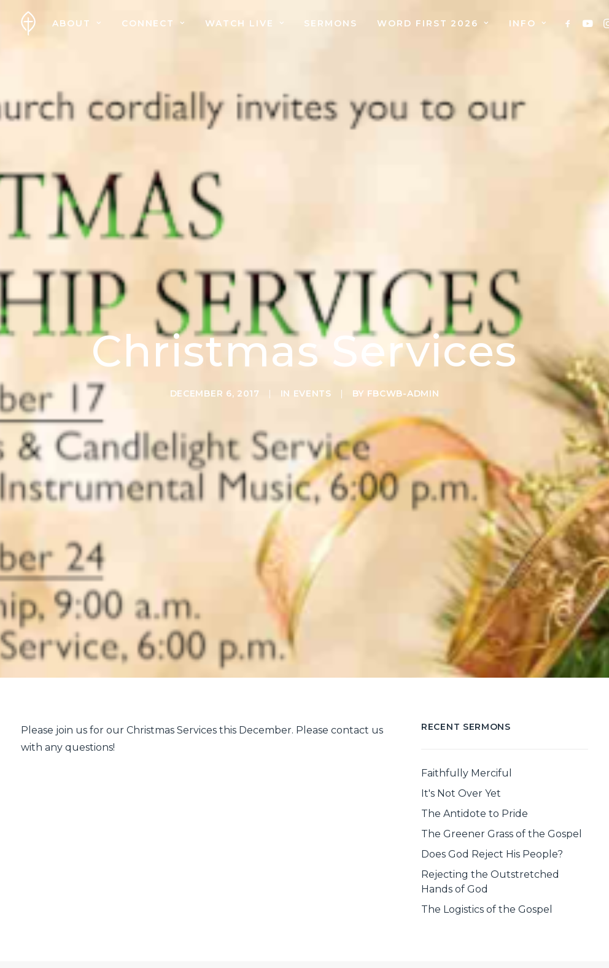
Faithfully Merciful (466, 713)
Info (527, 23)
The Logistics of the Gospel (487, 849)
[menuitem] (77, 23)
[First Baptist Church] (28, 23)
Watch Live (244, 23)
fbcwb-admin (403, 363)
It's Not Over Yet (461, 733)
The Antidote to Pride (474, 753)
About (76, 23)
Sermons (330, 23)
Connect (153, 23)
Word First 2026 (433, 23)
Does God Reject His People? (492, 794)
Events (312, 363)
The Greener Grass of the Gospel (501, 774)
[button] (570, 23)
